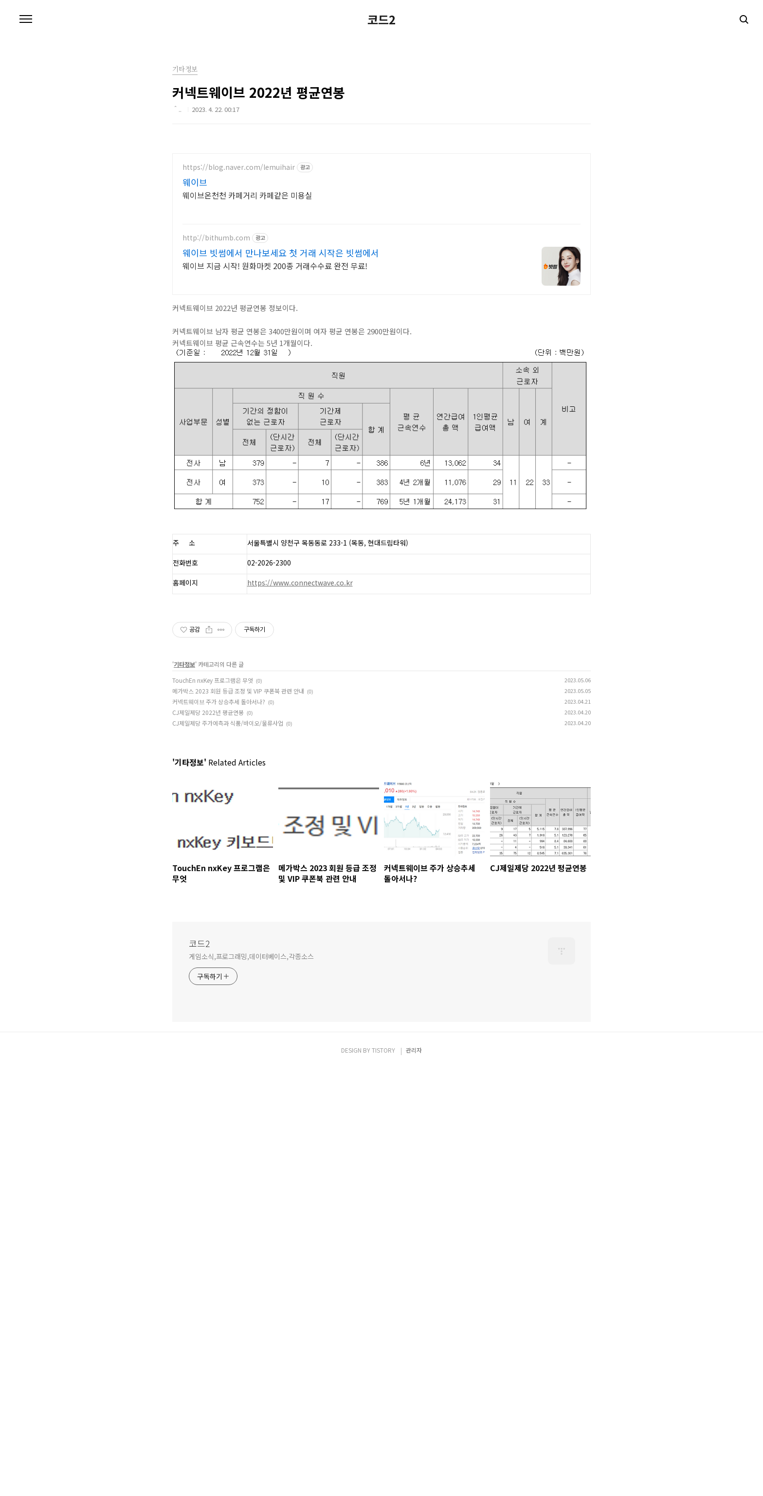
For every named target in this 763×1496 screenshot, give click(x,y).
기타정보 (184, 944)
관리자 (414, 1477)
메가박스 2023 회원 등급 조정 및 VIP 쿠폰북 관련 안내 (238, 971)
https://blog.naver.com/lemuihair (238, 447)
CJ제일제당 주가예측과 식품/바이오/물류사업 (227, 1003)
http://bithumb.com (216, 517)
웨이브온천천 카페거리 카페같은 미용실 (247, 474)
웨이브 (194, 462)
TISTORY (383, 1477)
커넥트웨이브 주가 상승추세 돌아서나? (218, 981)
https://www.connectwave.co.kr (300, 862)
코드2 (381, 156)
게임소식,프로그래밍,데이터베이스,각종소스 (251, 1383)
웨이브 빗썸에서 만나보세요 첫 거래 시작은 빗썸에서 (280, 532)
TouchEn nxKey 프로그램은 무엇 (212, 960)
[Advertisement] (292, 68)
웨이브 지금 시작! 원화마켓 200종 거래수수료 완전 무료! (274, 545)
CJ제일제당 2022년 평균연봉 (208, 992)
